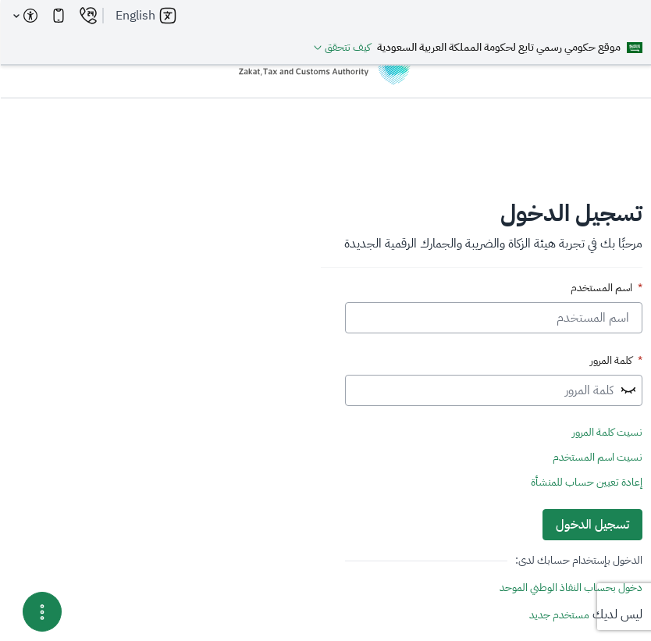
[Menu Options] (41, 612)
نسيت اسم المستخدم (597, 457)
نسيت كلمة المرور (606, 432)
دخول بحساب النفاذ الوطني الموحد (570, 588)
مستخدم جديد (558, 615)
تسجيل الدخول (591, 524)
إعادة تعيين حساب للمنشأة (586, 482)
